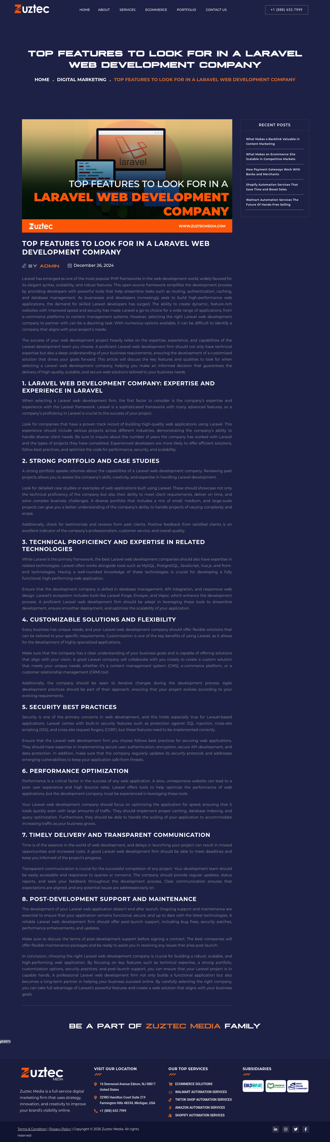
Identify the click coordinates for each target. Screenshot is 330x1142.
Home (41, 79)
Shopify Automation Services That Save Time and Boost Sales (272, 187)
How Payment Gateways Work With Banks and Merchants (273, 172)
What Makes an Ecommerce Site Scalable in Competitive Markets (271, 157)
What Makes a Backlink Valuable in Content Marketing (273, 141)
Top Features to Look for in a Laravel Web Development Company (116, 247)
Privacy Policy (60, 1129)
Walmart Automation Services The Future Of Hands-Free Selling (272, 202)
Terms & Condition (32, 1129)
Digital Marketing (81, 79)
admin (49, 265)
